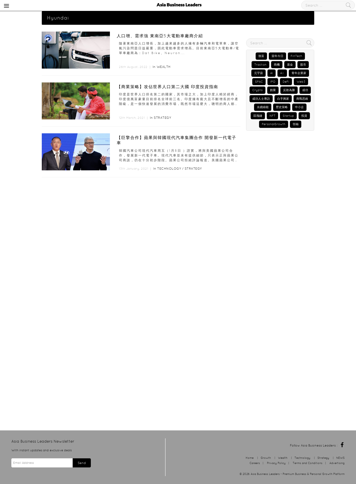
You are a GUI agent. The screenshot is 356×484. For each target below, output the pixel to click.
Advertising (337, 463)
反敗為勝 (289, 90)
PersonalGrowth (273, 124)
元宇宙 (258, 73)
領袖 (296, 124)
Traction (260, 64)
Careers (255, 463)
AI (271, 73)
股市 (303, 64)
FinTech (296, 56)
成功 (305, 90)
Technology (169, 168)
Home (250, 457)
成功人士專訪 (261, 98)
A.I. (282, 73)
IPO (272, 81)
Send (82, 463)
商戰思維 (302, 98)
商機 (277, 64)
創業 (273, 90)
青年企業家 (299, 73)
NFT (272, 115)
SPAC (259, 81)
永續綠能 (263, 107)
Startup (288, 115)
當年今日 (277, 56)
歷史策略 (282, 107)
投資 (304, 115)
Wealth (164, 67)
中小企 (299, 107)
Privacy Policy (276, 463)
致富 (261, 56)
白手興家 (283, 98)
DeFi (286, 81)
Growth (266, 457)
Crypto (257, 90)
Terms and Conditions (307, 463)
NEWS (340, 457)
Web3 (301, 81)
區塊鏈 (257, 115)
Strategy (162, 117)
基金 (290, 64)
